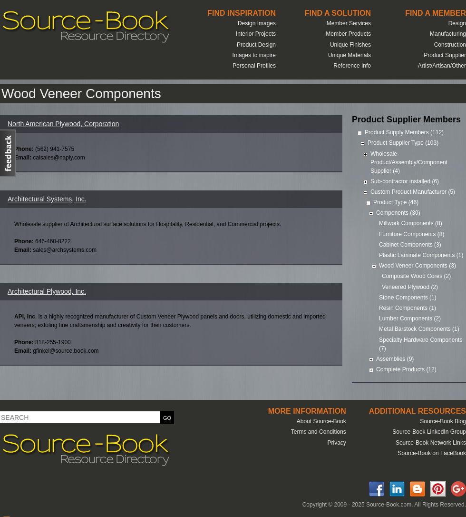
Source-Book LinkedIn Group (429, 431)
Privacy (336, 442)
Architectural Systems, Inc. (47, 199)
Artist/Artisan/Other (442, 65)
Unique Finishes (350, 44)
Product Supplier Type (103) (403, 142)
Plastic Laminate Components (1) (421, 255)
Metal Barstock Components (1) (419, 329)
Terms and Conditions (318, 431)
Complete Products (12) (406, 369)
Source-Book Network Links (431, 442)
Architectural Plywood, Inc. (47, 291)
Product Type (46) (395, 202)
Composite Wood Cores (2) (416, 276)
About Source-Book (321, 421)
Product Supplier (445, 55)
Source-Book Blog (443, 421)
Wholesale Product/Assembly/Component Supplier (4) (408, 162)
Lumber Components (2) (410, 318)
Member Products (348, 33)
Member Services (349, 23)
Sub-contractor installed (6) (404, 181)
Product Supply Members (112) (404, 132)
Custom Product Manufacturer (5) (412, 192)
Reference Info (352, 65)
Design (457, 23)
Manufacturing (448, 33)
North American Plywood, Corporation (63, 124)
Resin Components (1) (407, 308)
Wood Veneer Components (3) (417, 265)
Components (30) (398, 212)
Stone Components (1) (408, 297)
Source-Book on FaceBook (432, 453)
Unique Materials (349, 55)
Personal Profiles (254, 65)
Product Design (256, 44)
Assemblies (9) (395, 359)
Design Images (257, 23)
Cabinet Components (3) (410, 244)
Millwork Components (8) (410, 223)
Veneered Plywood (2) (410, 287)
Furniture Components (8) (411, 234)
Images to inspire (254, 55)
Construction (450, 44)
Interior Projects (256, 33)
